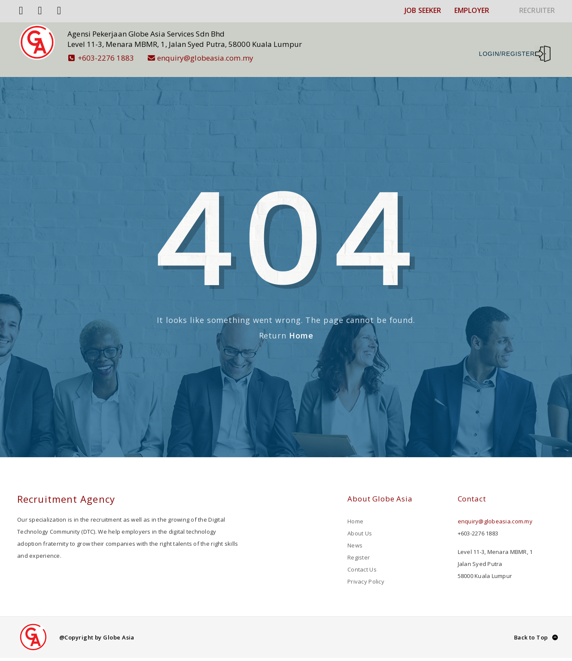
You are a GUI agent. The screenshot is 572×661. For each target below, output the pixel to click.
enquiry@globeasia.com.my (207, 58)
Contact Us (362, 562)
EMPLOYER (472, 10)
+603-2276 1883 (108, 58)
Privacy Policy (365, 574)
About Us (359, 526)
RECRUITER (537, 10)
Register (358, 550)
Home (301, 328)
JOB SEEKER (423, 10)
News (354, 538)
